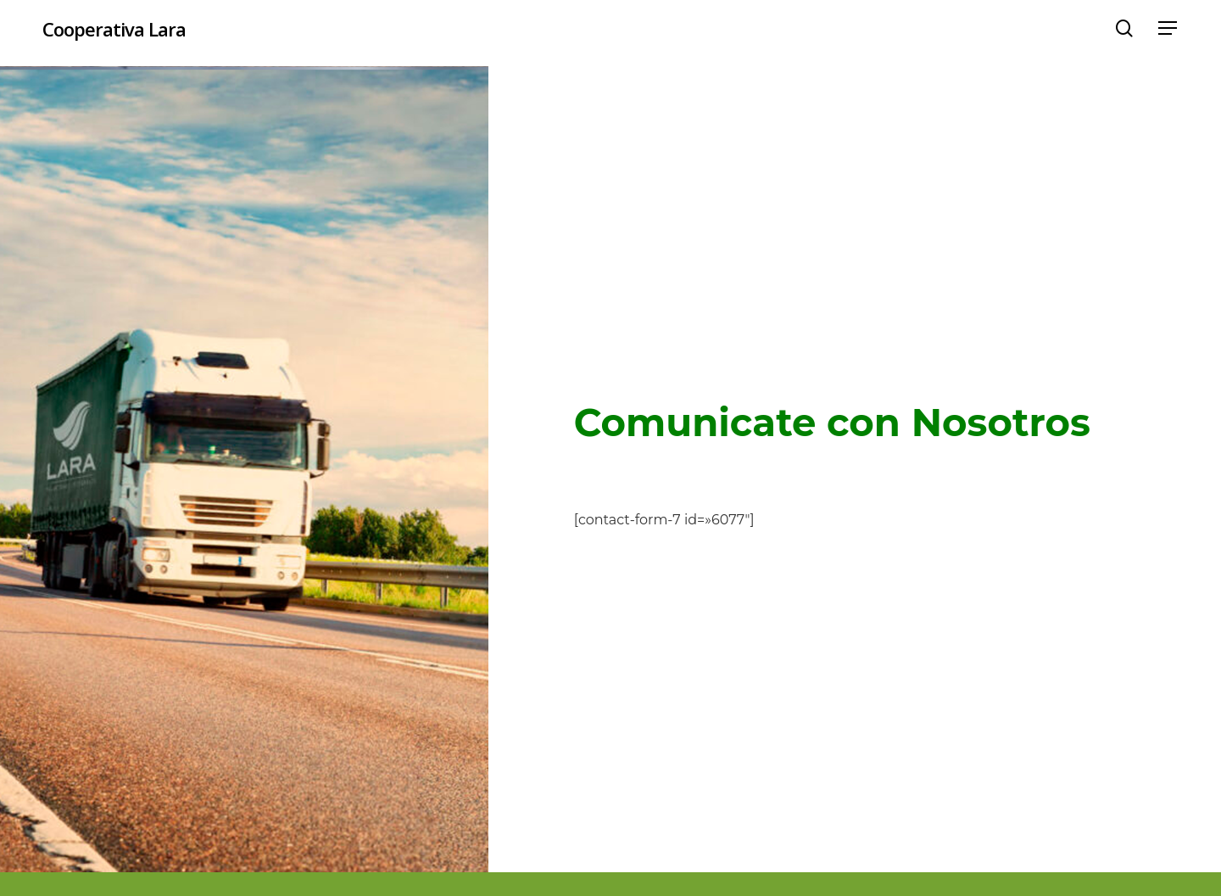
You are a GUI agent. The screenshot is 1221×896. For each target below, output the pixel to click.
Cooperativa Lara (114, 33)
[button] (1168, 33)
